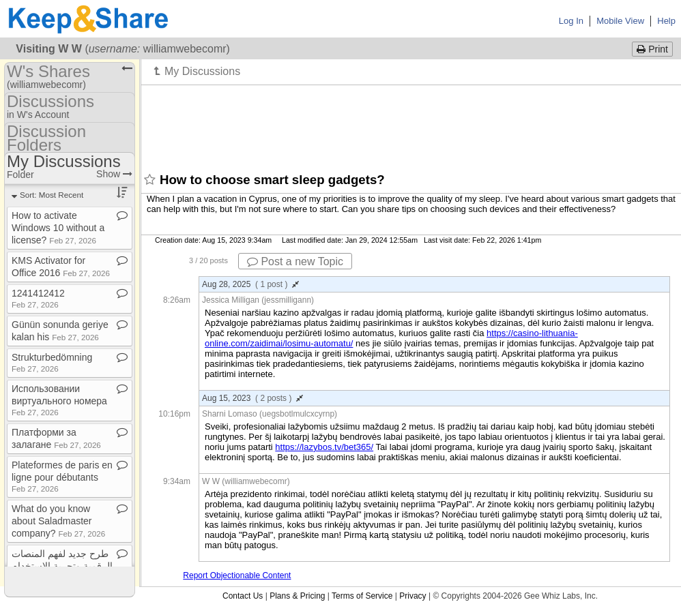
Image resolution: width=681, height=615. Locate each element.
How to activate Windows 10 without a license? (58, 227)
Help (666, 21)
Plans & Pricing (297, 596)
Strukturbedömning (52, 362)
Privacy (412, 596)
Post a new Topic (295, 261)
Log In (571, 21)
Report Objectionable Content (237, 575)
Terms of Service (362, 596)
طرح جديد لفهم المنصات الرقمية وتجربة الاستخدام (62, 565)
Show (114, 173)
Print (652, 49)
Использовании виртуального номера (59, 400)
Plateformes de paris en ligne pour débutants (62, 476)
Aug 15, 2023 (252, 398)
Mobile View (620, 21)
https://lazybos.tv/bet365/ (324, 447)
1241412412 (38, 298)
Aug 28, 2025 (250, 284)
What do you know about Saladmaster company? (58, 521)
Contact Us (242, 596)
